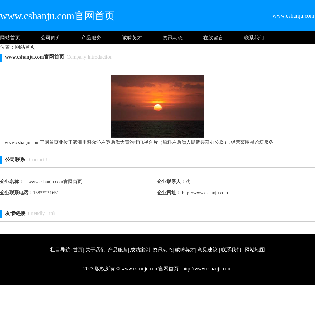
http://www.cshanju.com (204, 192)
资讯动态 (173, 37)
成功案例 (140, 249)
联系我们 (254, 37)
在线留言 (213, 37)
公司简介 (51, 37)
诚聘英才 (132, 37)
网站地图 (255, 249)
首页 (78, 249)
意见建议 (208, 249)
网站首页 (10, 37)
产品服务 (91, 37)
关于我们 (95, 249)
